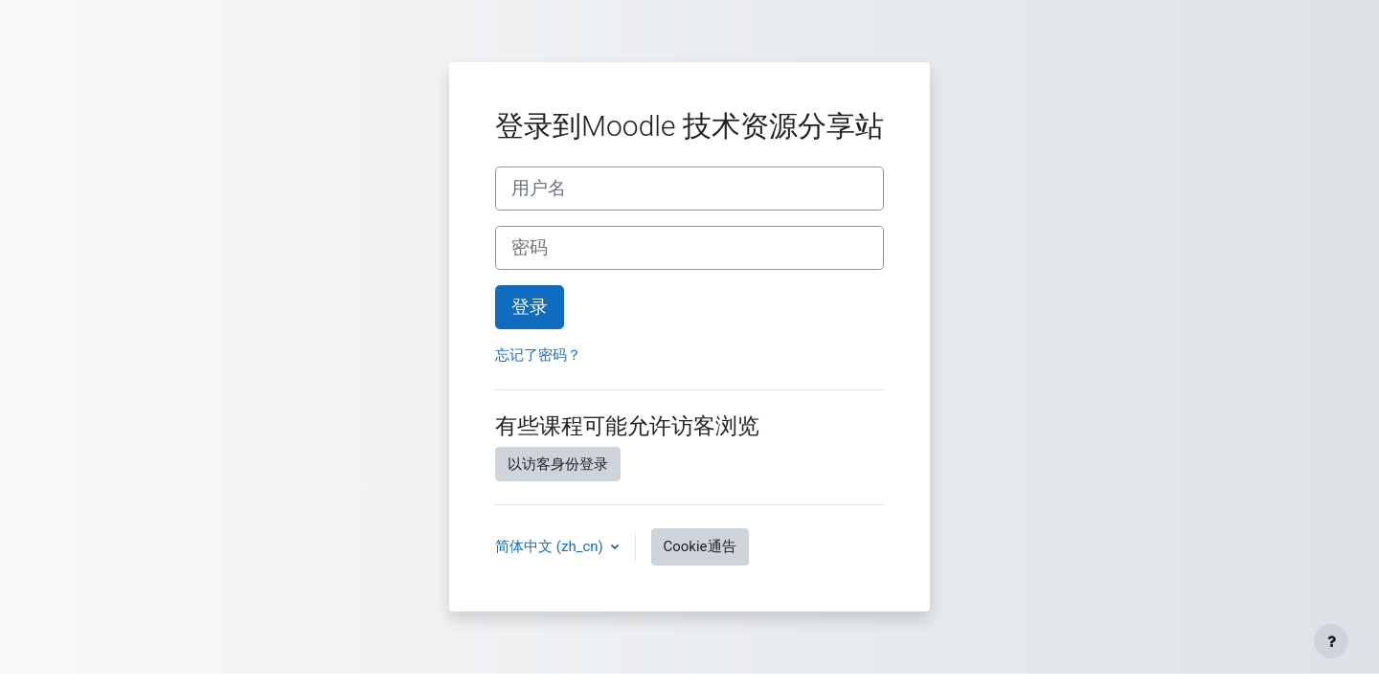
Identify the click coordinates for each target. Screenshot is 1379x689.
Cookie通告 (700, 546)
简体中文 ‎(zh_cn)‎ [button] (550, 546)
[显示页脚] (1331, 641)
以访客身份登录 (558, 464)
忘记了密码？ (538, 355)
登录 (529, 307)
